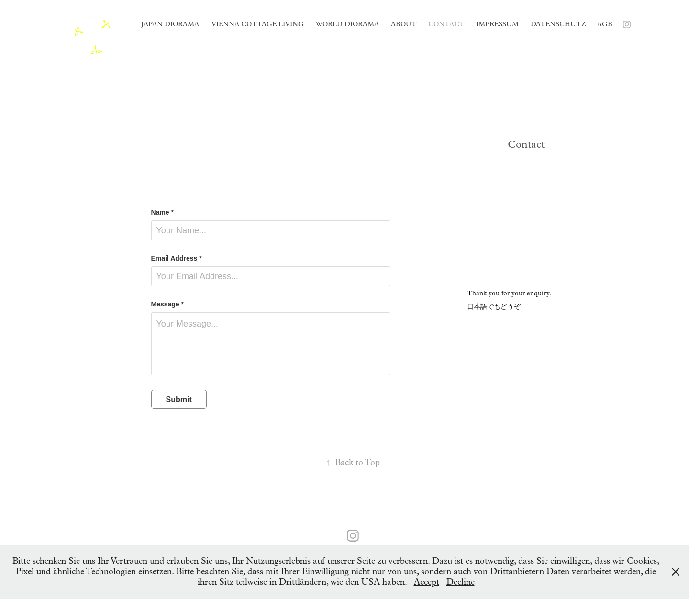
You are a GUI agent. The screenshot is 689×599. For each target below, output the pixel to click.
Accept (426, 582)
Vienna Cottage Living (257, 24)
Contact (446, 24)
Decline (460, 582)
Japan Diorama (170, 24)
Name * (162, 212)
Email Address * (176, 258)
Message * (167, 304)
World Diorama (347, 24)
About (404, 24)
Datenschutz (558, 24)
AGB (604, 24)
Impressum (497, 24)
